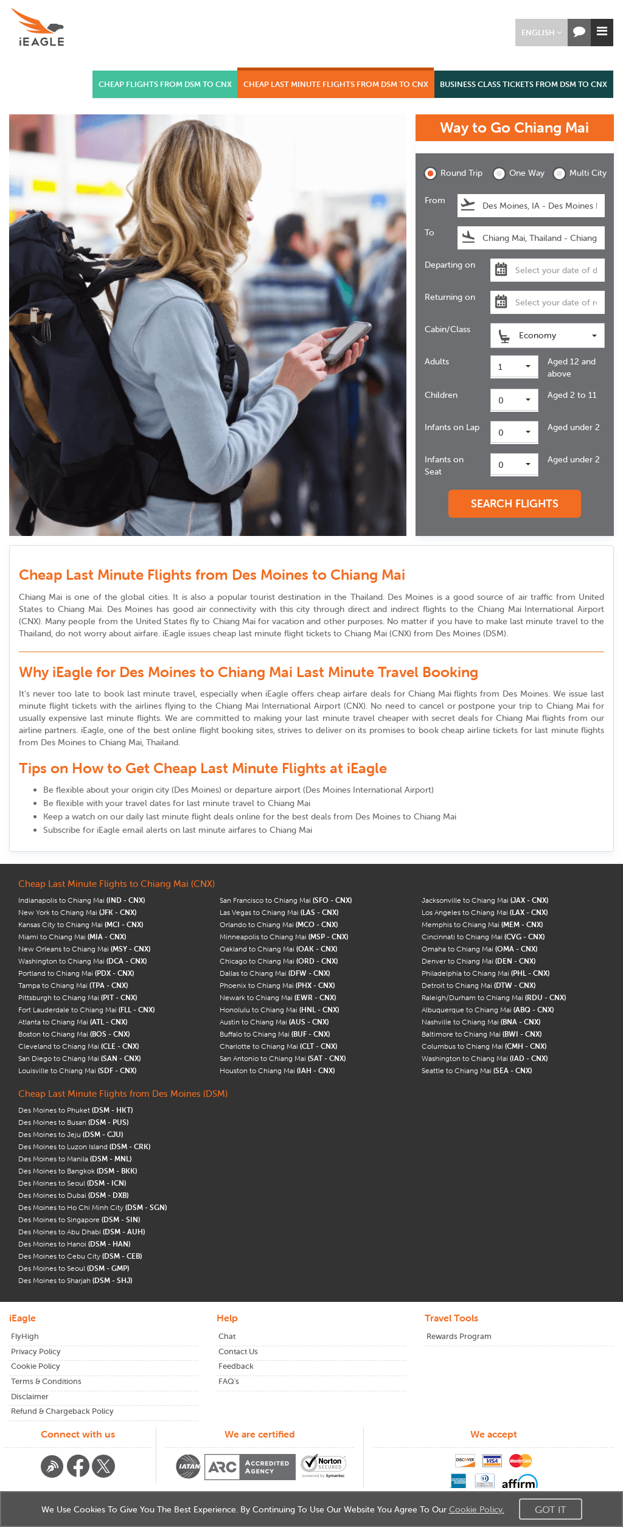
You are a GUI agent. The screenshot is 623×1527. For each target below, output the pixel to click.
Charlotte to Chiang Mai (278, 1046)
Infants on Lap (452, 427)
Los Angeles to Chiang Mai (485, 912)
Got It (550, 1509)
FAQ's (228, 1381)
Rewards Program (459, 1336)
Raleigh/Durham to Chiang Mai (494, 997)
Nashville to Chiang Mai (481, 1021)
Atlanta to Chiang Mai (72, 1021)
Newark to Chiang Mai (278, 997)
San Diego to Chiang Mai (79, 1058)
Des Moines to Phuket (75, 1110)
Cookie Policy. (476, 1509)
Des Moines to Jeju (70, 1134)
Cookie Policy (35, 1366)
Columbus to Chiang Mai (484, 1046)
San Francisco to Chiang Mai (286, 900)
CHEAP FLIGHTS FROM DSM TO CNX (165, 84)
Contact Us (238, 1351)
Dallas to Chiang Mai (275, 973)
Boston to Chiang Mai (74, 1033)
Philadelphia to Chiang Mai (485, 973)
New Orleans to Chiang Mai (84, 948)
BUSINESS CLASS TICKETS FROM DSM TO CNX (523, 84)
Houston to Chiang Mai (277, 1070)
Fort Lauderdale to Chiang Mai (86, 1009)
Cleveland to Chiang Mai (78, 1046)
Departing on (450, 264)
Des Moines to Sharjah (75, 1280)
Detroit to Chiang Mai (478, 985)
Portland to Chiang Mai (76, 973)
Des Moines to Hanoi (74, 1243)
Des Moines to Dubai (73, 1195)
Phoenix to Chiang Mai (277, 985)
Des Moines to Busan (73, 1122)
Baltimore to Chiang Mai (481, 1033)
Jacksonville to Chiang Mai (485, 900)
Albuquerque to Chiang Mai (488, 1009)
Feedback (236, 1366)
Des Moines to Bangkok (77, 1170)
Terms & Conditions (46, 1381)
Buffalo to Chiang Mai (275, 1033)
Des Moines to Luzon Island (84, 1146)
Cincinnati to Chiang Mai (483, 936)
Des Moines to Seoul (72, 1183)
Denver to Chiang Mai (478, 960)
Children (441, 394)
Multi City (578, 174)
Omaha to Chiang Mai (479, 948)
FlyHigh (25, 1336)
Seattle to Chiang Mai (477, 1070)
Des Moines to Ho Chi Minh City (92, 1207)
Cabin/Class (447, 329)
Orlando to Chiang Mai (279, 924)
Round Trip (449, 174)
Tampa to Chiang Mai (73, 985)
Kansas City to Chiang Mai (80, 924)
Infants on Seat (444, 465)
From (435, 200)
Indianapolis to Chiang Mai (81, 900)
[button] (541, 32)
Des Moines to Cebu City (80, 1256)
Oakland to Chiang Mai (278, 948)
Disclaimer (30, 1396)
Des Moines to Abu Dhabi (81, 1231)
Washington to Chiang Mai (82, 960)
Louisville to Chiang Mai (77, 1070)
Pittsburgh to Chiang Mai (77, 997)
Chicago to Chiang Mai (279, 960)
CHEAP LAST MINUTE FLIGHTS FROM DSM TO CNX (335, 84)
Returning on (450, 296)
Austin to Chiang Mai (274, 1021)
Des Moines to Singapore (79, 1219)
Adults (437, 361)
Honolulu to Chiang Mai (279, 1009)
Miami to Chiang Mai (72, 936)
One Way (518, 174)
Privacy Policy (36, 1351)
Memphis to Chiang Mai (482, 924)
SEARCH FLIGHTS (515, 503)
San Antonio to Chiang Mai (283, 1058)
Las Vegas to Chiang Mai (279, 912)
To (429, 232)
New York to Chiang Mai (77, 912)
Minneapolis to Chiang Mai (284, 936)
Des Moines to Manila (74, 1158)
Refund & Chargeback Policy (62, 1411)
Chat (226, 1336)
